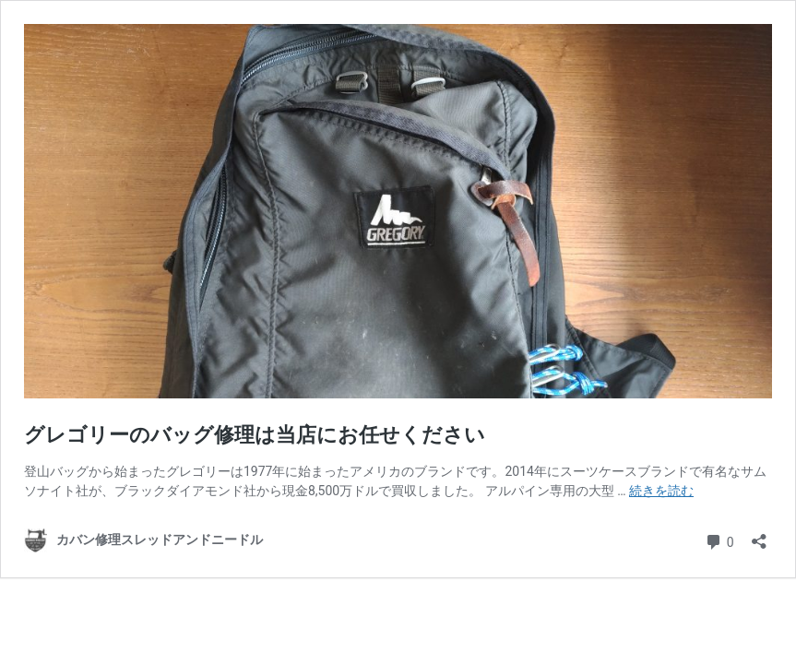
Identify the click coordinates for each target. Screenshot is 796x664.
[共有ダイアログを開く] (759, 535)
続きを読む (661, 490)
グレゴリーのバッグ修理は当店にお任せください (254, 434)
